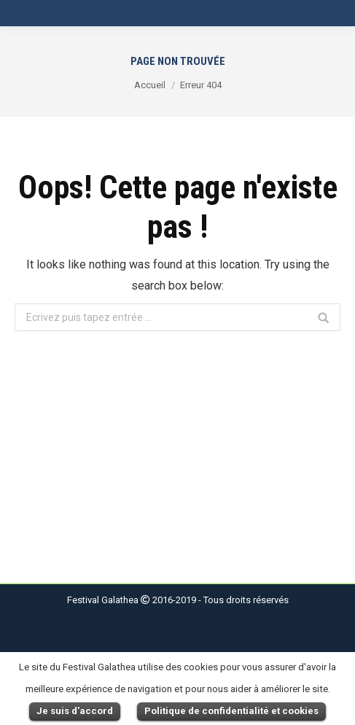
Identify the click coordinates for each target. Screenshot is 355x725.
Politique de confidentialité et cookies (231, 710)
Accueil (149, 85)
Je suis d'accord (74, 710)
